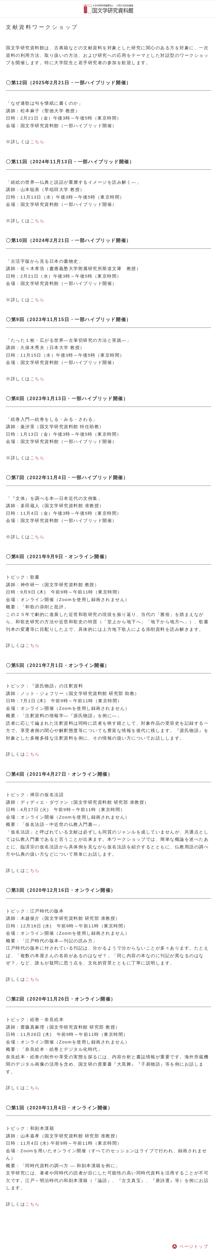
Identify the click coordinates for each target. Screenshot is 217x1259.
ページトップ (193, 1246)
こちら (37, 141)
